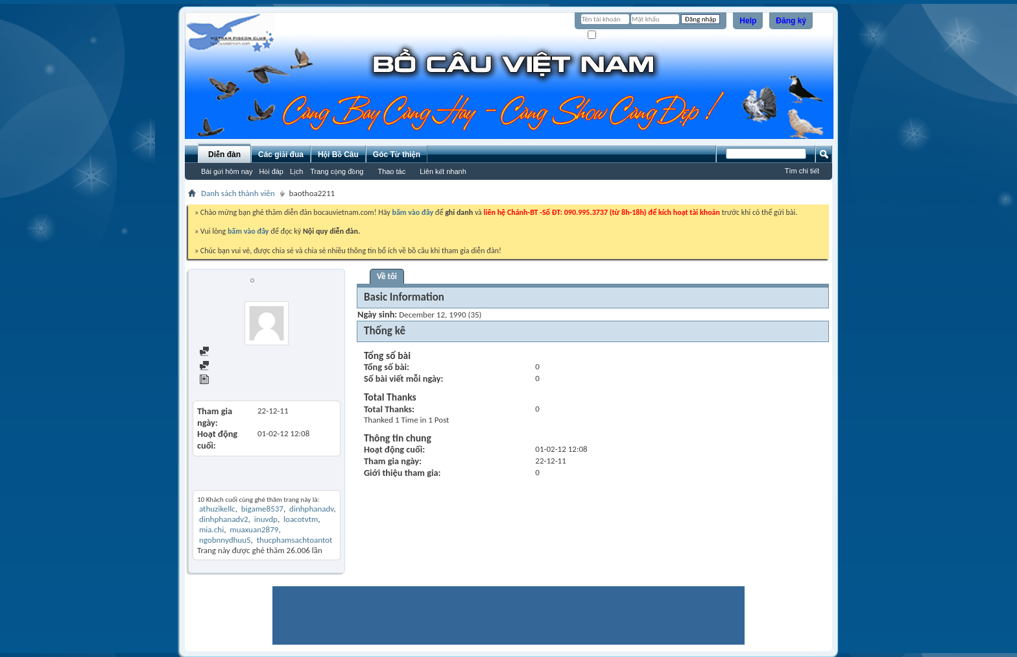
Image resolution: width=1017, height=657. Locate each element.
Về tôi (387, 276)
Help (747, 20)
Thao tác (391, 171)
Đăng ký (791, 20)
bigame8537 (262, 509)
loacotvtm (300, 519)
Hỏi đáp (271, 171)
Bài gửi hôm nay (226, 171)
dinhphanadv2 (223, 519)
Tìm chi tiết (802, 171)
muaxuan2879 (254, 529)
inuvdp (266, 519)
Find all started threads (244, 366)
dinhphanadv (311, 509)
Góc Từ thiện (396, 154)
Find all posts (227, 352)
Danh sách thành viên (238, 193)
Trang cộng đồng (336, 171)
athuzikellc (217, 509)
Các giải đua (281, 154)
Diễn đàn (224, 154)
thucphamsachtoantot (295, 540)
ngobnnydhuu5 (225, 540)
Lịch (296, 171)
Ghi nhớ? (606, 35)
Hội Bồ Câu (338, 154)
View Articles (227, 381)
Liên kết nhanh (443, 171)
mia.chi (211, 529)
